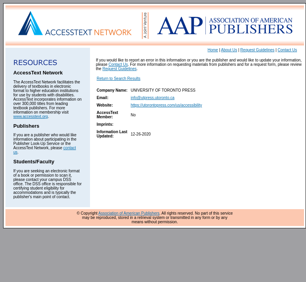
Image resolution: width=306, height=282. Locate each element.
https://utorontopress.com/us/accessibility (166, 105)
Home (213, 50)
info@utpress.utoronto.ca (153, 98)
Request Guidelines (257, 50)
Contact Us (287, 50)
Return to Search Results (118, 78)
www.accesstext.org (30, 116)
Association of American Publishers (128, 213)
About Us (229, 50)
